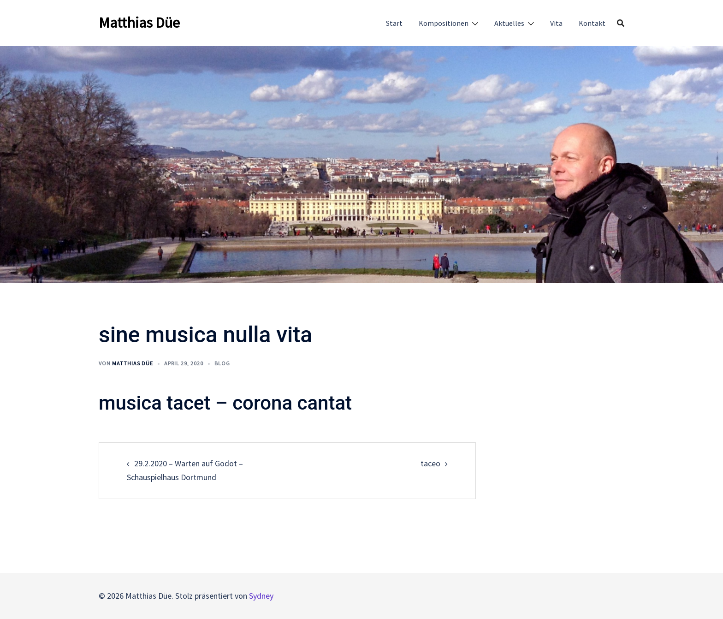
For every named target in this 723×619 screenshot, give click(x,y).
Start (394, 23)
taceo (430, 463)
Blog (222, 363)
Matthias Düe (139, 22)
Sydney (261, 595)
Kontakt (592, 23)
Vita (556, 23)
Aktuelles (509, 23)
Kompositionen (443, 23)
